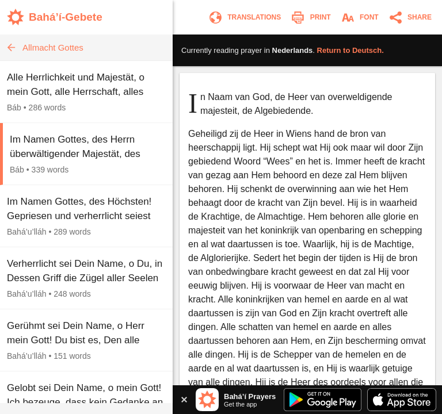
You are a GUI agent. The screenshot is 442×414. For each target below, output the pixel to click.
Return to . (350, 50)
